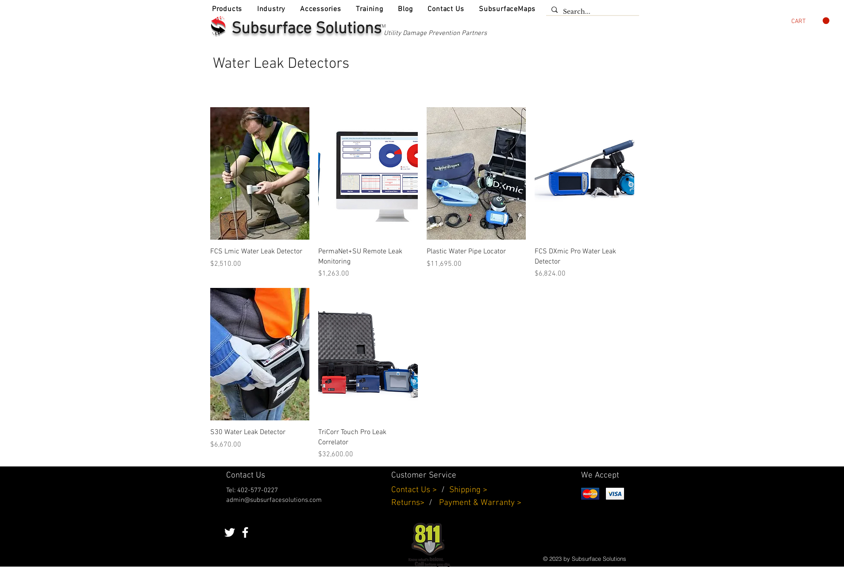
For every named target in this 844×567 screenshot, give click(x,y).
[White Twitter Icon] (230, 532)
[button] (227, 9)
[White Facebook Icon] (245, 532)
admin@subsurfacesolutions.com (274, 500)
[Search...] (591, 12)
